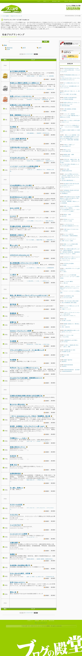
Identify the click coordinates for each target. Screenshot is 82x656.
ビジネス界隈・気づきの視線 (69, 94)
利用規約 (37, 620)
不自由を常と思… (50, 576)
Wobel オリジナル (69, 219)
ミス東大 (13, 274)
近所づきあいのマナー (18, 582)
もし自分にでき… (40, 576)
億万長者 (13, 304)
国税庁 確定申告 (68, 359)
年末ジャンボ (65, 122)
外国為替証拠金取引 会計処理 (72, 369)
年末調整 (13, 341)
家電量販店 (65, 193)
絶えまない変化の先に (18, 404)
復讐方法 (13, 322)
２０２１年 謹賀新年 (69, 113)
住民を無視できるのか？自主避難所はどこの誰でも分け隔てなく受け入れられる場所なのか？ (70, 198)
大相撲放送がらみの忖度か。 (71, 340)
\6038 (38, 441)
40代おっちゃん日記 (67, 245)
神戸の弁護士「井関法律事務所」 (70, 235)
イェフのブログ (15, 525)
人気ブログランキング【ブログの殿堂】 (40, 625)
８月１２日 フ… (31, 441)
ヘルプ (38, 1)
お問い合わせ (44, 620)
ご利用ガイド (30, 620)
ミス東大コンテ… (45, 281)
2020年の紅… (46, 133)
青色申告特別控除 (68, 364)
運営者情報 (51, 620)
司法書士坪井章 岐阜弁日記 (20, 226)
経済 (24, 47)
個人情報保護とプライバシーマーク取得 (24, 263)
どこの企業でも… (31, 267)
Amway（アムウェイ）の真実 (20, 331)
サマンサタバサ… (31, 507)
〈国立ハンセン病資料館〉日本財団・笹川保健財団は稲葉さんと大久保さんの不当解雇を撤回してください (70, 137)
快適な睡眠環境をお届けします (72, 330)
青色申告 (64, 366)
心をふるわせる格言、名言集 (20, 573)
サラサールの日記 (16, 504)
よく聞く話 (65, 283)
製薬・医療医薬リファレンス (20, 115)
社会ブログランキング (16, 15)
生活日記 (13, 456)
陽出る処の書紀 (66, 105)
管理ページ (46, 1)
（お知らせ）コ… (31, 169)
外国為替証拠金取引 (67, 371)
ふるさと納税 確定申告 (18, 138)
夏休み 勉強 (67, 214)
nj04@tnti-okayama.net (20, 255)
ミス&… (38, 281)
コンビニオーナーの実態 (18, 534)
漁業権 (12, 554)
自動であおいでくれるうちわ (71, 229)
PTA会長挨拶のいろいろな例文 (21, 185)
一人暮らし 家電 (66, 346)
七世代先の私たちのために (19, 147)
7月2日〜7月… (30, 160)
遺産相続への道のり (17, 235)
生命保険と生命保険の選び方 (20, 565)
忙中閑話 (13, 127)
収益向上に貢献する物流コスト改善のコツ (25, 83)
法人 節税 (66, 354)
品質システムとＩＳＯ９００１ (21, 96)
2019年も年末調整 (69, 263)
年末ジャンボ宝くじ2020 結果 (72, 120)
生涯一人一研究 (30, 576)
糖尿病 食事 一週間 (69, 154)
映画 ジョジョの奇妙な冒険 (71, 244)
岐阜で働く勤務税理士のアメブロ (70, 225)
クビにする (14, 514)
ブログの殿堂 (5, 15)
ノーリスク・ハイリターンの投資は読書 (24, 166)
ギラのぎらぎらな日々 (18, 157)
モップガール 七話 (68, 335)
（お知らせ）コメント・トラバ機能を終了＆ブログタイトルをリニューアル (70, 288)
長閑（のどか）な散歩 (67, 240)
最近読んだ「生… (41, 169)
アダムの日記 (65, 336)
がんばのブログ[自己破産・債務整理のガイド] (26, 378)
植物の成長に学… (31, 479)
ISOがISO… (37, 99)
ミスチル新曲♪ (30, 220)
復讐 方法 (13, 465)
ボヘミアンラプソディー (70, 239)
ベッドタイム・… (46, 441)
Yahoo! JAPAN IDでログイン (71, 58)
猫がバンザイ (67, 149)
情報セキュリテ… (41, 267)
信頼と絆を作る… (50, 220)
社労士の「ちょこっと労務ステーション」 (25, 367)
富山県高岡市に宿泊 (69, 296)
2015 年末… (38, 344)
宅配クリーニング (66, 309)
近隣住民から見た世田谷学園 (20, 105)
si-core (13, 216)
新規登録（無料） (56, 1)
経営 (40, 47)
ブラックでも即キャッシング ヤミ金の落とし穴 (27, 350)
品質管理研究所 (15, 473)
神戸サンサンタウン (67, 331)
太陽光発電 (14, 542)
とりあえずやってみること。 (69, 315)
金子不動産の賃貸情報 (18, 71)
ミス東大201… (30, 281)
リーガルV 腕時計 (68, 281)
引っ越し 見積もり (16, 487)
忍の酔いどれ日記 (66, 320)
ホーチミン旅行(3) (69, 234)
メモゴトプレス (66, 260)
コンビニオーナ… (31, 537)
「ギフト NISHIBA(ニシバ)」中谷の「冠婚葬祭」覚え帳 (30, 416)
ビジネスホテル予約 (67, 297)
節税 (63, 356)
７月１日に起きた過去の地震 (71, 300)
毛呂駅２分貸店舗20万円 (70, 97)
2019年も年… (30, 344)
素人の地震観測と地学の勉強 (69, 302)
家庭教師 (13, 313)
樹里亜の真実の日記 (67, 170)
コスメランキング (42, 622)
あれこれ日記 (14, 208)
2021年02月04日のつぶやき (71, 68)
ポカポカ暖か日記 (66, 151)
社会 (5, 45)
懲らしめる (14, 245)
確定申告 (64, 361)
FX (36, 622)
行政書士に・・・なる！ (18, 438)
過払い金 (13, 592)
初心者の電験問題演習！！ (68, 180)
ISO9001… (30, 99)
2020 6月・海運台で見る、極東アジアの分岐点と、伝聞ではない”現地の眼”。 (70, 161)
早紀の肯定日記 (66, 156)
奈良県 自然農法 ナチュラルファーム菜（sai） (27, 426)
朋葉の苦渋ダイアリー (18, 447)
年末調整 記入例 (66, 351)
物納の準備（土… (41, 239)
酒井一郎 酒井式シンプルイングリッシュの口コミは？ (29, 295)
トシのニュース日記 (67, 220)
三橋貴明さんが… (40, 160)
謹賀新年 (39, 133)
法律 (8, 49)
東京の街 (64, 216)
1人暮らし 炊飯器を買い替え (71, 345)
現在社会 (10, 47)
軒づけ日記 (65, 341)
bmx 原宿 (66, 169)
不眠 (65, 318)
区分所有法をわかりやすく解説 (21, 197)
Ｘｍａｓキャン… (39, 220)
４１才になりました (69, 224)
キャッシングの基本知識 (70, 274)
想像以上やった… (50, 160)
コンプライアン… (31, 89)
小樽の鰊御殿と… (31, 133)
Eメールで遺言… (31, 239)
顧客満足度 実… (46, 99)
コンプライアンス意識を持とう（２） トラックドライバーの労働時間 (70, 127)
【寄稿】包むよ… (41, 479)
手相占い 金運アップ (69, 144)
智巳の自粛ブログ (66, 146)
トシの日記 (65, 230)
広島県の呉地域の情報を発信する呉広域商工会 (26, 395)
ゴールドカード (66, 186)
